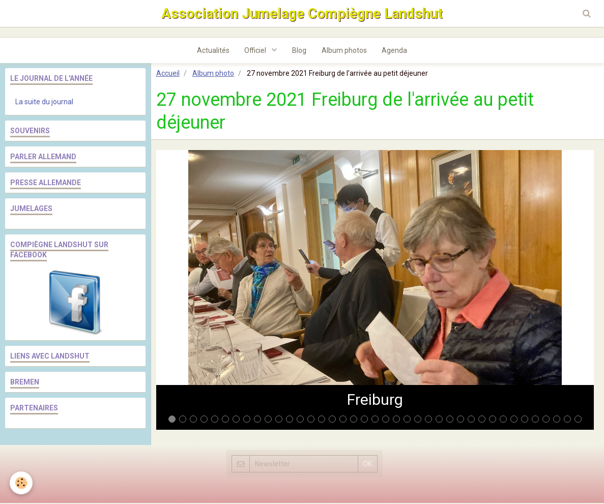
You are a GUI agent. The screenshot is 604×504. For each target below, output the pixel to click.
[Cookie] (21, 482)
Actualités (212, 51)
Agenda (395, 51)
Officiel (256, 51)
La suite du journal (44, 103)
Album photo (213, 74)
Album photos (344, 51)
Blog (299, 51)
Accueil (168, 74)
